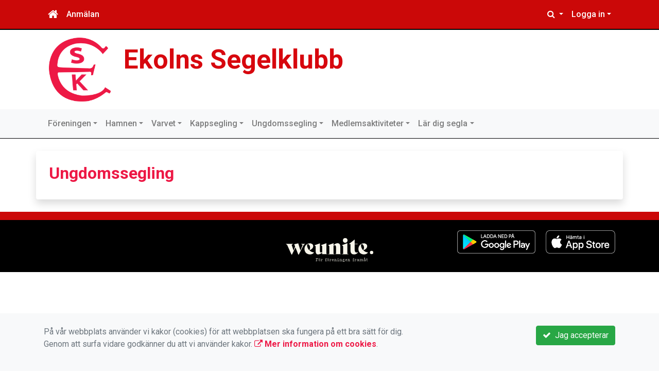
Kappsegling (213, 123)
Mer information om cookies (315, 344)
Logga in (588, 14)
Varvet (163, 123)
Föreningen (69, 123)
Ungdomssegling (284, 123)
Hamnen (121, 123)
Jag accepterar (576, 335)
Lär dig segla (442, 123)
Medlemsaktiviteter (368, 123)
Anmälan (82, 14)
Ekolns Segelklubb (233, 59)
